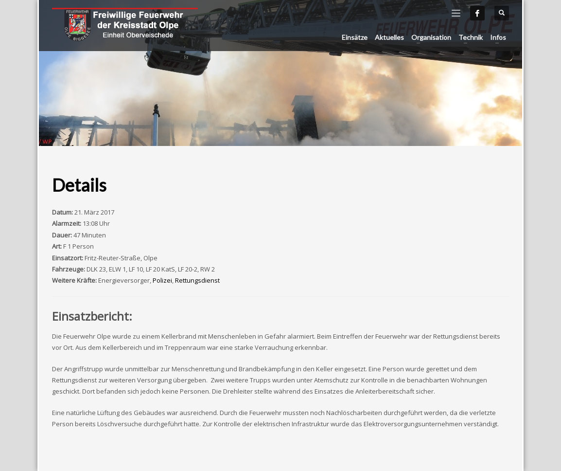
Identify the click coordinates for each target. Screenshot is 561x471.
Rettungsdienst (197, 280)
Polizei (162, 280)
